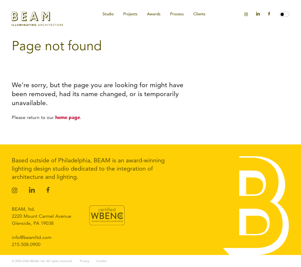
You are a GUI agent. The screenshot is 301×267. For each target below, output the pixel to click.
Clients (199, 14)
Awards (154, 14)
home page (67, 117)
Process (177, 14)
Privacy (84, 261)
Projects (130, 14)
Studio (108, 14)
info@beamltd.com (31, 237)
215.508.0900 (26, 244)
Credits (101, 261)
